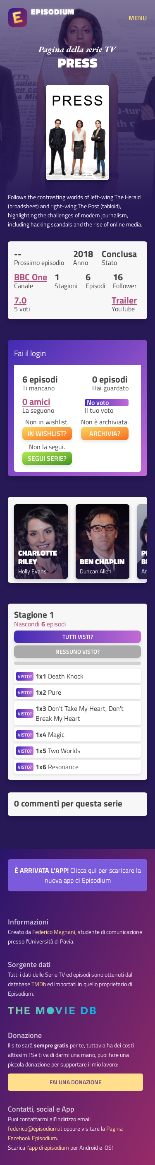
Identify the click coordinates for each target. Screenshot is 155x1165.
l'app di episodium (47, 1147)
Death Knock (59, 676)
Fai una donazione (76, 1082)
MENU (138, 18)
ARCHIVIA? (104, 433)
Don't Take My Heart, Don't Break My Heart (80, 713)
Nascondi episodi (40, 624)
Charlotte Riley (38, 557)
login (38, 353)
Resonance (57, 767)
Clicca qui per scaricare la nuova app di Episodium (77, 875)
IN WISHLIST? (47, 433)
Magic (50, 734)
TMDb (38, 984)
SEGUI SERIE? (47, 458)
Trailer (124, 300)
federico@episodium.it (35, 1128)
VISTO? (25, 676)
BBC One (30, 277)
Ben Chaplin (102, 562)
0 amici (36, 402)
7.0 (20, 300)
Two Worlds (58, 751)
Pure (48, 692)
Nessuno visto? (77, 651)
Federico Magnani (53, 931)
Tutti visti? (77, 636)
